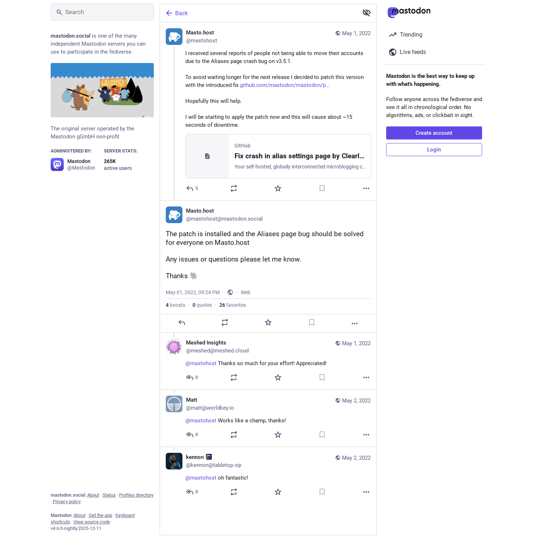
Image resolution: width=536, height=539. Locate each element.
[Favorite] (278, 188)
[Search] (102, 12)
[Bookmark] (322, 188)
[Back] (258, 13)
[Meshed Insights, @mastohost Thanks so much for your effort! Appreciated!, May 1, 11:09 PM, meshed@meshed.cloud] (268, 361)
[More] (366, 188)
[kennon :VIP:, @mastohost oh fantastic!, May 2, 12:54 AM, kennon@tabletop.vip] (268, 475)
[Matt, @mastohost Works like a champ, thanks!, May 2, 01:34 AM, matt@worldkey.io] (268, 418)
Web (245, 292)
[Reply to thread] (192, 377)
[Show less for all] (366, 12)
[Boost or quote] (233, 188)
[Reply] (192, 188)
